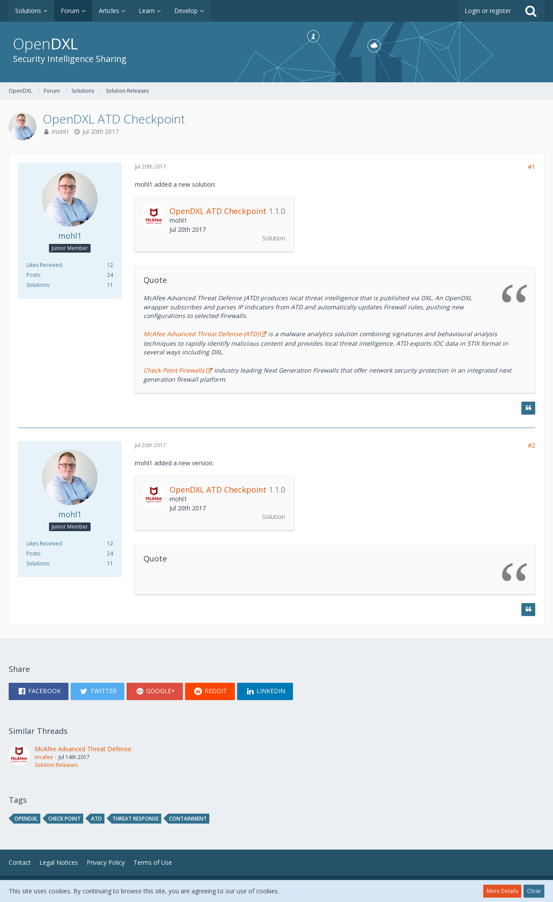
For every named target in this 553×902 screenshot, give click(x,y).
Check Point (64, 818)
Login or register (488, 10)
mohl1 (60, 131)
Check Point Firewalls (174, 370)
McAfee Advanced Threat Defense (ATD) (201, 334)
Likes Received (44, 265)
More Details (502, 891)
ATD (96, 818)
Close (534, 891)
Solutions (37, 285)
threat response (135, 818)
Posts (33, 275)
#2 (531, 445)
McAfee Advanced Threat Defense (83, 749)
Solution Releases (56, 765)
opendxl (26, 818)
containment (188, 818)
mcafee (44, 757)
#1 (531, 166)
